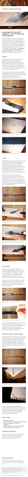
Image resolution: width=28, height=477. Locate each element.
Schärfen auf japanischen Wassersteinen (11, 427)
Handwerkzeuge (11, 467)
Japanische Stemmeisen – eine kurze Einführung (13, 425)
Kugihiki (21, 469)
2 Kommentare (14, 472)
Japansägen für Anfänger (8, 420)
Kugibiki (18, 469)
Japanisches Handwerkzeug (18, 467)
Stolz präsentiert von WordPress (16, 475)
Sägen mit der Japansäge (15, 471)
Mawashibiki (4, 471)
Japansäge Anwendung (13, 469)
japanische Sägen (8, 468)
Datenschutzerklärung (6, 475)
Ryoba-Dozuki (9, 471)
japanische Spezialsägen (15, 468)
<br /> (5, 447)
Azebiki (3, 468)
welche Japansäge (23, 471)
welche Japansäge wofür (6, 472)
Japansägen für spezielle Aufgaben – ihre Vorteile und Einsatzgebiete (13, 34)
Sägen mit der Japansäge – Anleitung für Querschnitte (14, 421)
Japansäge (7, 469)
